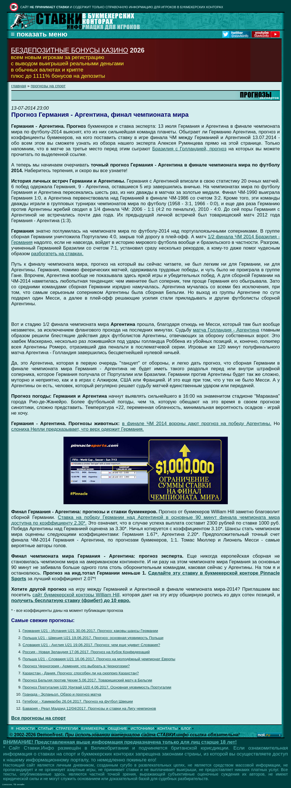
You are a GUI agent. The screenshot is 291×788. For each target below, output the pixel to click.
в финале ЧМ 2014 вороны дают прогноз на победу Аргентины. (196, 423)
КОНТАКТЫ (168, 728)
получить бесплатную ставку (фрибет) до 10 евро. (71, 600)
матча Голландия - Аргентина (226, 330)
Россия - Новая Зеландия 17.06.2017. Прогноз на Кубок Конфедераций (86, 652)
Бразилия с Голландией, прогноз (189, 148)
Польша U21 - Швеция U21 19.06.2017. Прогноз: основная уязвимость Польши (93, 638)
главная (18, 86)
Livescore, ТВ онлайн (13, 784)
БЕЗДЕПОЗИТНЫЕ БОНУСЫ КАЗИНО (69, 50)
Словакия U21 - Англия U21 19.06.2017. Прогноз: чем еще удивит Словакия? (91, 645)
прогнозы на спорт (48, 86)
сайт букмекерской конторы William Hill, (77, 595)
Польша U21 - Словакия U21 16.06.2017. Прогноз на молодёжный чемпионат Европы (99, 659)
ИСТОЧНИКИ (142, 728)
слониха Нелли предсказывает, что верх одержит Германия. (77, 429)
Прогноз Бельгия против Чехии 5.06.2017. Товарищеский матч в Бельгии (87, 680)
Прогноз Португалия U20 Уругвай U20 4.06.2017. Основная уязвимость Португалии (97, 687)
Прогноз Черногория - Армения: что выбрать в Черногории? (76, 666)
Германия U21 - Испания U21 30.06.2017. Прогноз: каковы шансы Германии (90, 631)
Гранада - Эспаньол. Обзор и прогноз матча (62, 694)
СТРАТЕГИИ (67, 728)
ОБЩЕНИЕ (118, 728)
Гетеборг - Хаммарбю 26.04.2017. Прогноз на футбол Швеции (78, 701)
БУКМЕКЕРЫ (93, 728)
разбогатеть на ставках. (57, 253)
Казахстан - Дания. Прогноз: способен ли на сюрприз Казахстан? (81, 673)
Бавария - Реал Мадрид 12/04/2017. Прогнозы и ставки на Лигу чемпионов (89, 708)
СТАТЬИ (45, 728)
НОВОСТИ (25, 728)
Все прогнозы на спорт (38, 718)
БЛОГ (186, 728)
